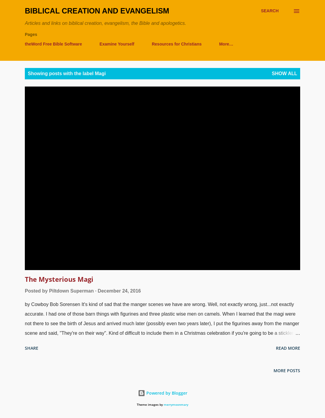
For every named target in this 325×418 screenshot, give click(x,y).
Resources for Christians (177, 44)
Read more (288, 348)
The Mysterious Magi (59, 279)
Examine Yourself (117, 44)
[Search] (270, 11)
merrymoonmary (176, 405)
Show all (284, 73)
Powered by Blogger (162, 393)
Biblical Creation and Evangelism (97, 11)
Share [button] (31, 348)
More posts (287, 370)
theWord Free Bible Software (53, 44)
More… (226, 44)
